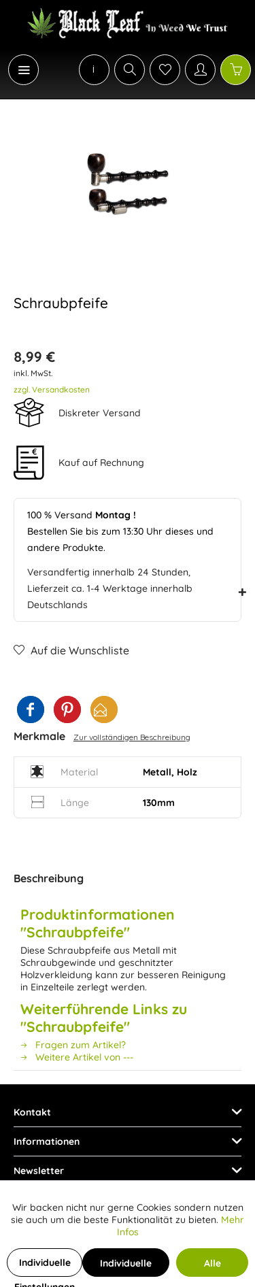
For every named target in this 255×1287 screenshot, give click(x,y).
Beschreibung (49, 878)
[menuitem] (16, 69)
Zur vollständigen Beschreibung (131, 737)
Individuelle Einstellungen (44, 1266)
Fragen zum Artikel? (73, 1045)
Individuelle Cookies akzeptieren (126, 1267)
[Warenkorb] (235, 69)
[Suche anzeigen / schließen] (129, 69)
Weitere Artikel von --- (76, 1057)
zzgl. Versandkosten (52, 389)
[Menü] (23, 69)
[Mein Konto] (200, 69)
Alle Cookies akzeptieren (212, 1267)
